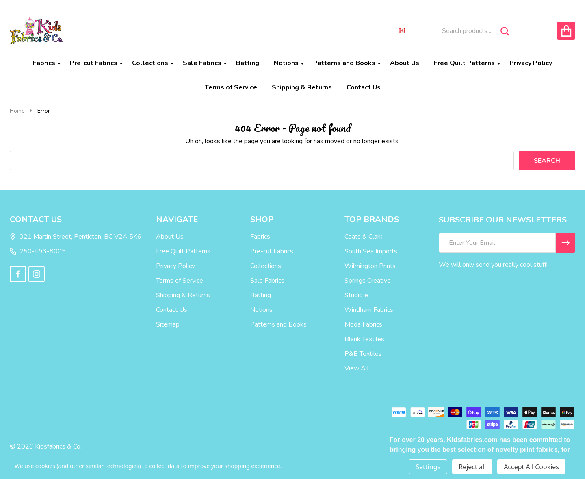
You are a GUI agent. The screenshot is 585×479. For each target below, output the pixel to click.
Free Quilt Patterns (464, 63)
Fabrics (44, 63)
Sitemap (168, 324)
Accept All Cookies (531, 466)
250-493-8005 (38, 251)
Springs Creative (367, 280)
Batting (247, 63)
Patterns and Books (344, 63)
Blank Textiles (364, 339)
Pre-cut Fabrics (93, 63)
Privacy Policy (530, 63)
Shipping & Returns (302, 87)
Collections (150, 63)
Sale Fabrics (202, 63)
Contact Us (364, 87)
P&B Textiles (363, 353)
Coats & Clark (363, 236)
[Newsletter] (565, 243)
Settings (428, 466)
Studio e (356, 295)
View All (356, 368)
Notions (286, 63)
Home (17, 111)
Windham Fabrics (368, 309)
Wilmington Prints (370, 265)
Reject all (472, 466)
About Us (404, 63)
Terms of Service (231, 87)
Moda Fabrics (363, 324)
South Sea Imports (370, 251)
